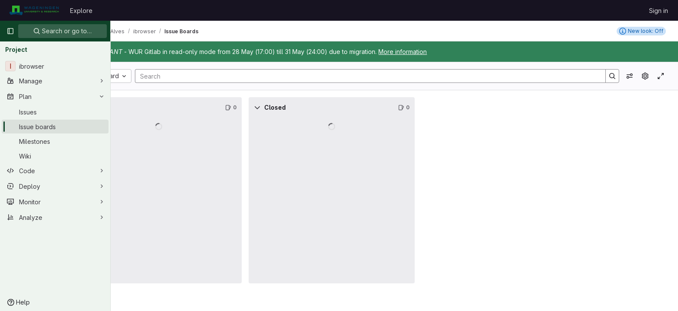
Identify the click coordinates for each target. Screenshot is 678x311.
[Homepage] (34, 10)
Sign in (658, 10)
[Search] (388, 76)
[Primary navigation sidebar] (10, 31)
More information (448, 51)
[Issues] (55, 112)
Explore (81, 10)
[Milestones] (55, 141)
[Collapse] (130, 107)
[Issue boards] (55, 126)
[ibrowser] (55, 66)
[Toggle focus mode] (661, 76)
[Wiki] (55, 156)
